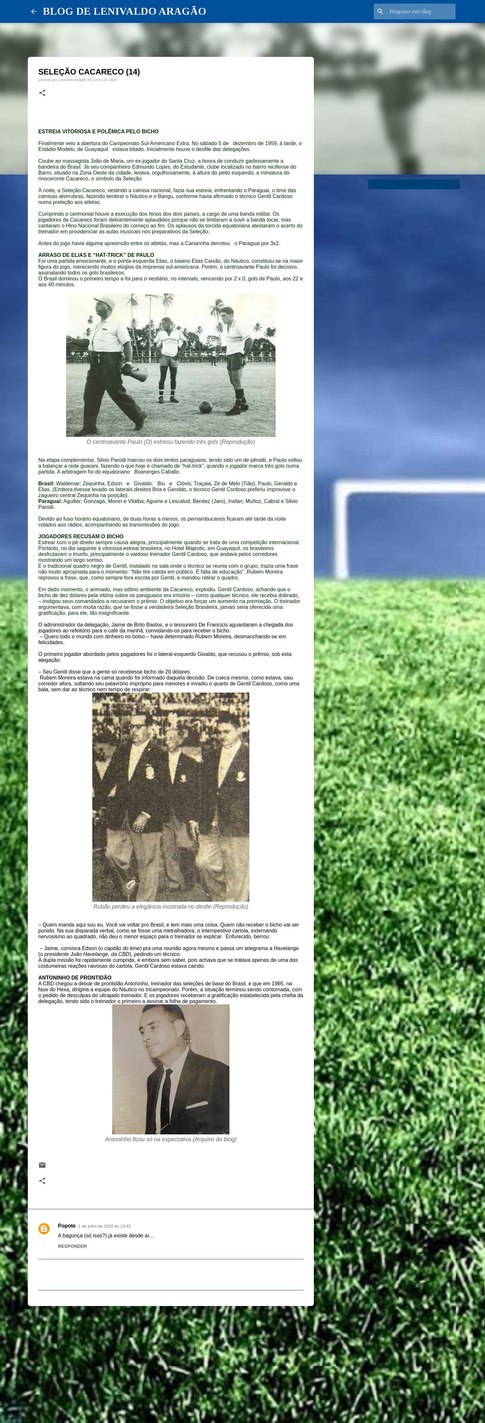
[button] (42, 93)
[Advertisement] (170, 1361)
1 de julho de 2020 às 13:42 (104, 1226)
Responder (72, 1246)
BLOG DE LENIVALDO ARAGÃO (124, 11)
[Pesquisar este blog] (421, 11)
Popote (67, 1226)
